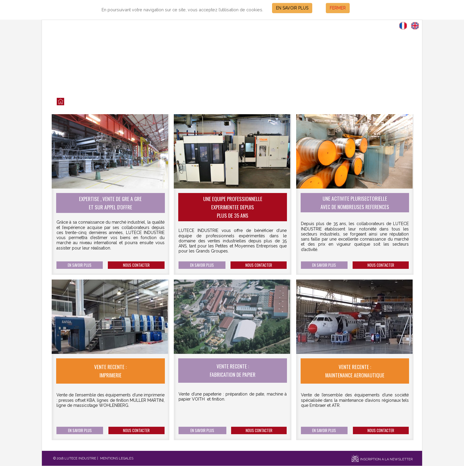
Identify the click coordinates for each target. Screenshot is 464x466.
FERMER (338, 8)
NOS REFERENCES (224, 101)
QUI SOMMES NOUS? (134, 101)
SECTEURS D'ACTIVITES (274, 101)
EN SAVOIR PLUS (292, 8)
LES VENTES (91, 101)
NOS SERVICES (181, 101)
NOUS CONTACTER (136, 265)
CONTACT (318, 101)
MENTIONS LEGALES (116, 458)
